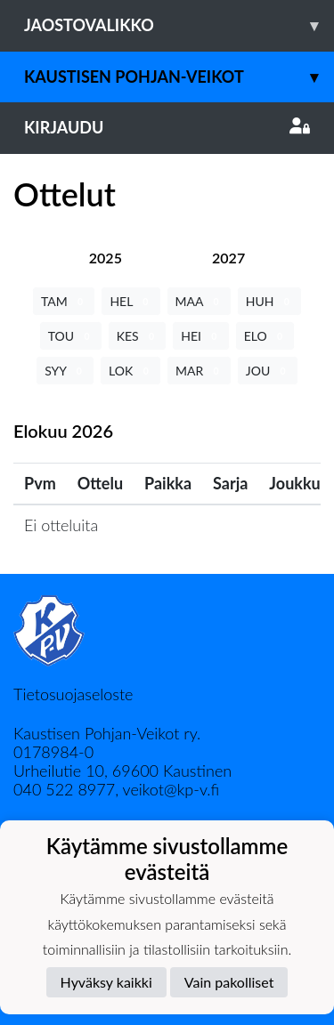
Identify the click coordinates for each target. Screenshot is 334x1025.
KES (138, 335)
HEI (200, 335)
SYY (65, 370)
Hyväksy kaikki (106, 981)
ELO (265, 335)
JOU (267, 370)
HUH (269, 301)
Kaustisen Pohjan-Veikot (179, 77)
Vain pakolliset (229, 981)
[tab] (105, 257)
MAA (199, 301)
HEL (130, 301)
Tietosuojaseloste (73, 694)
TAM (63, 301)
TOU (71, 335)
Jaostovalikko (179, 25)
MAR (199, 370)
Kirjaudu (167, 127)
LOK (130, 370)
